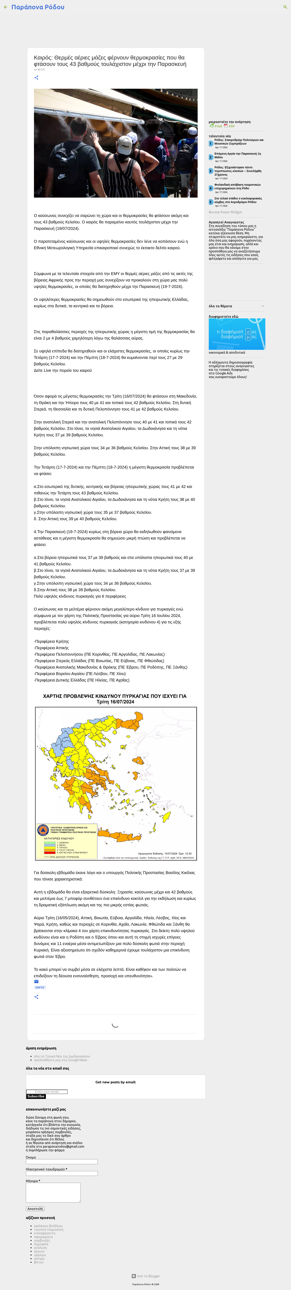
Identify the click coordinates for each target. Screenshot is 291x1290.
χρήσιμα (40, 1255)
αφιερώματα (43, 1237)
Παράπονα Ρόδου (37, 6)
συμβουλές (42, 1240)
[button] (36, 78)
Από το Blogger (145, 1276)
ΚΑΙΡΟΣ (40, 987)
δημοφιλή (41, 1244)
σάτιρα (39, 1258)
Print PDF (222, 126)
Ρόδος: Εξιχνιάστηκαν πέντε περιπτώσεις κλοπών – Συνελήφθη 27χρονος (238, 171)
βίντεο (39, 1262)
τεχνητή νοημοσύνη (48, 1229)
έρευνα (39, 1251)
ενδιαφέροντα (44, 1233)
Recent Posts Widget (225, 212)
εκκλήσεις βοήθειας (48, 1226)
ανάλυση (40, 1247)
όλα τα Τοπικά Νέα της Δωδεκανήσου (62, 1056)
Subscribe (36, 1096)
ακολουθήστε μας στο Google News (60, 1060)
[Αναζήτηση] (70, 7)
